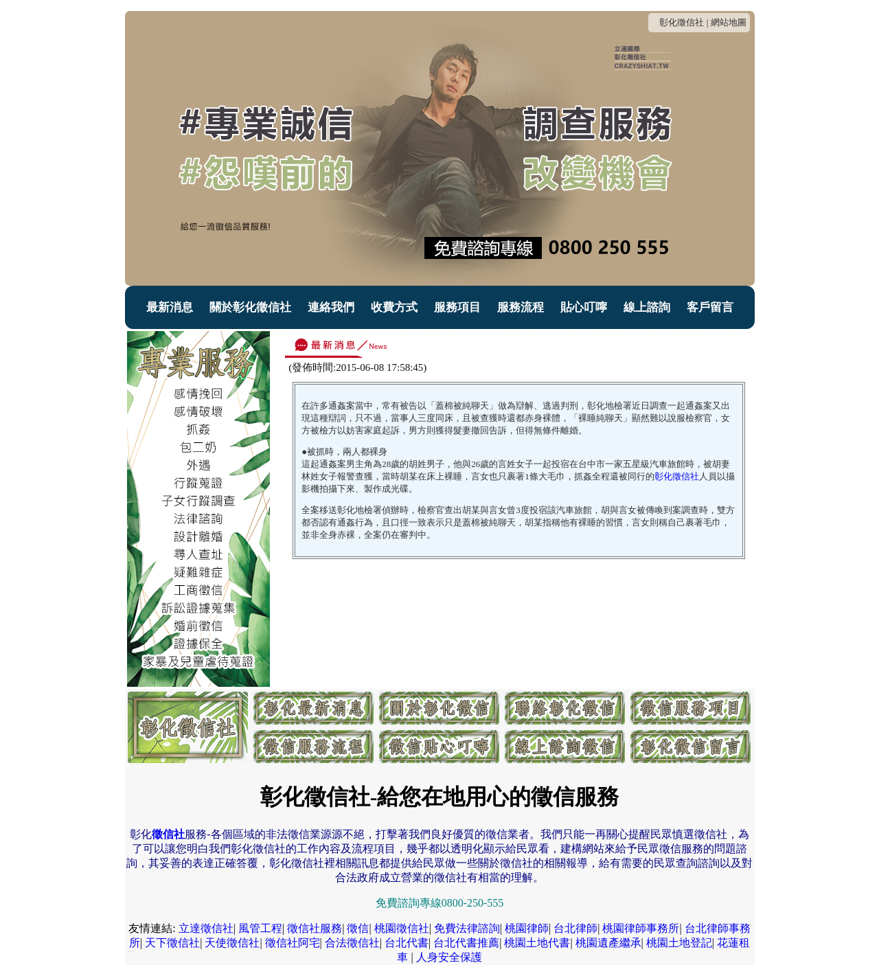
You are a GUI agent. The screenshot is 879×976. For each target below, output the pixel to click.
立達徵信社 (206, 928)
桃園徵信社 (401, 928)
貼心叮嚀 (583, 307)
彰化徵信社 (681, 22)
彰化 (676, 476)
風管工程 (260, 928)
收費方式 (394, 307)
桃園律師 (527, 928)
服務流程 (520, 307)
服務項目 (457, 307)
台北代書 (407, 943)
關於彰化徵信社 (250, 307)
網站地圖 (728, 22)
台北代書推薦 (466, 943)
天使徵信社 (232, 943)
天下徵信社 (172, 943)
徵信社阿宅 (292, 943)
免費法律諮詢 (467, 928)
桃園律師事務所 (640, 928)
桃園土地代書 (537, 943)
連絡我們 (331, 307)
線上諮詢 (647, 307)
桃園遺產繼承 (608, 943)
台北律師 (575, 928)
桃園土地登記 (679, 943)
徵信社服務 (314, 928)
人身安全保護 (449, 957)
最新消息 (169, 307)
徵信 (358, 928)
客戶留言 (710, 307)
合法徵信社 (352, 943)
